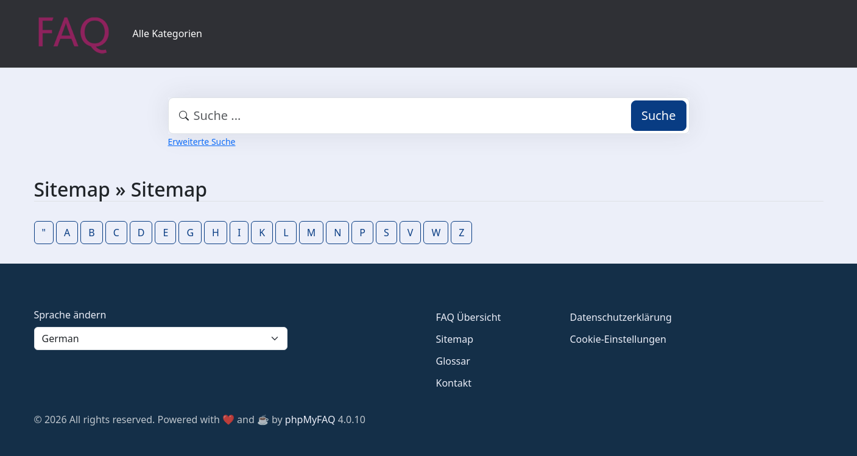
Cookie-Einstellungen (618, 339)
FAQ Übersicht (468, 317)
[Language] (160, 338)
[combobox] (428, 115)
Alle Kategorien (168, 33)
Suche (658, 115)
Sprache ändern (70, 314)
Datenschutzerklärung (621, 317)
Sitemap (455, 339)
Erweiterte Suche (202, 141)
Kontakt (454, 383)
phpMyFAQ (310, 419)
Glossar (453, 361)
